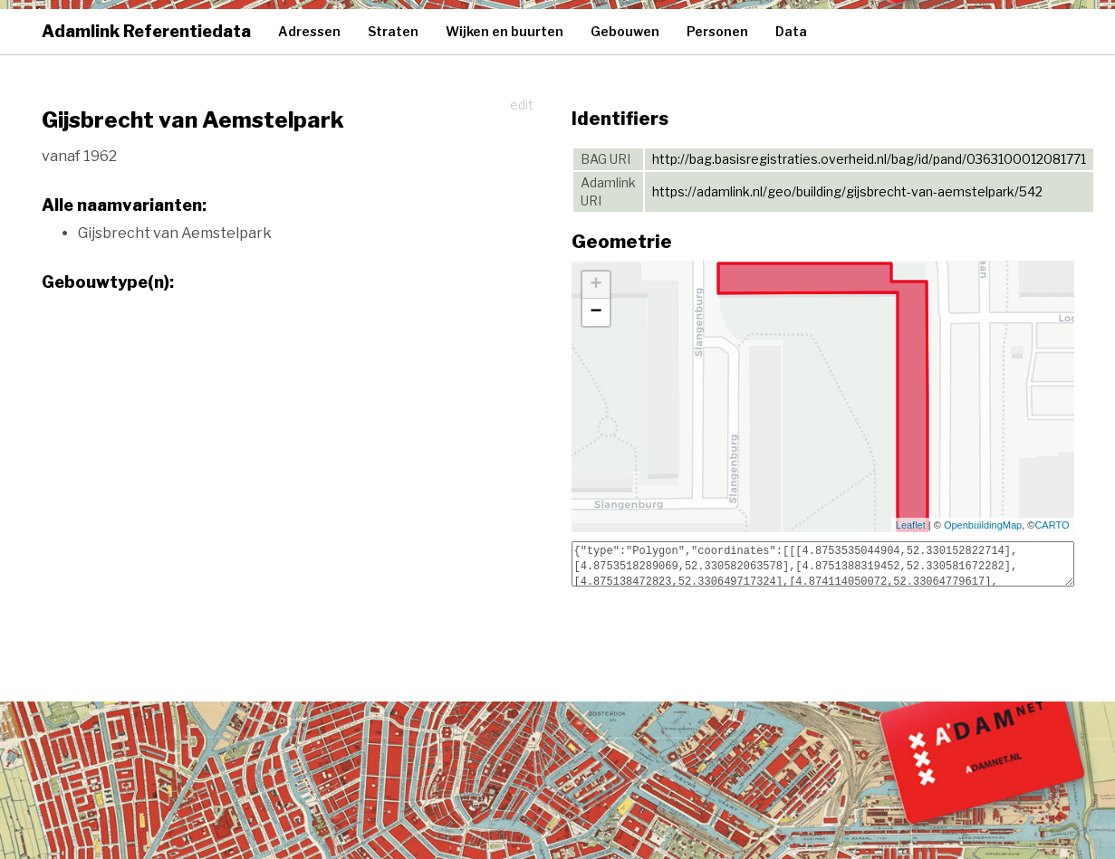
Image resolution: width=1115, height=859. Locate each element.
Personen (717, 31)
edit (521, 104)
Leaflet (911, 525)
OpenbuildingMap (983, 525)
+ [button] (595, 285)
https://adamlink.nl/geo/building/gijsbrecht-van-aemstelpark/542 (847, 191)
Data (791, 31)
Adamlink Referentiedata (146, 31)
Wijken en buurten (504, 31)
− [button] (595, 312)
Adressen (309, 31)
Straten (393, 31)
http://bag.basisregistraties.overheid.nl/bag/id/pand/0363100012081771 (869, 159)
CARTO (1051, 525)
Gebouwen (625, 31)
